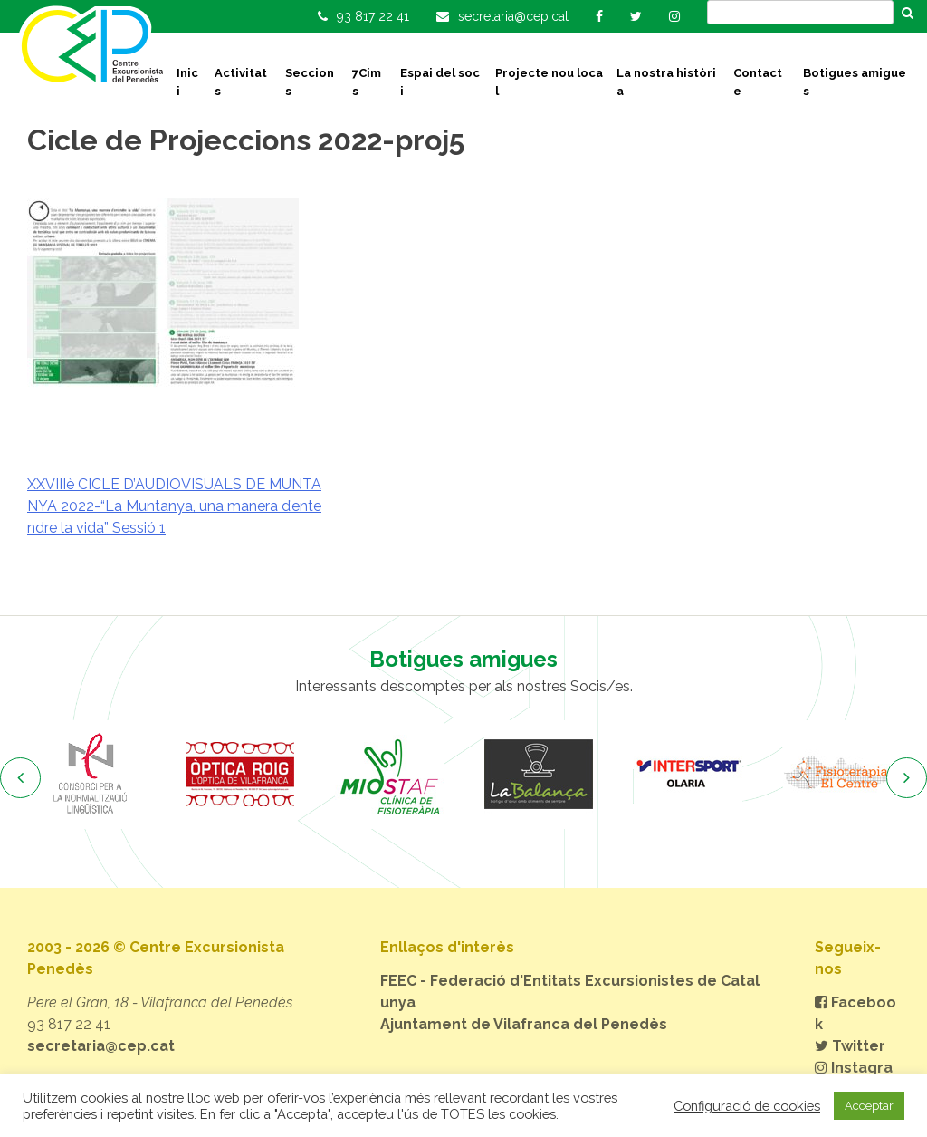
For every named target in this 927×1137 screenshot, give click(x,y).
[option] (90, 774)
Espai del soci (440, 82)
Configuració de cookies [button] (747, 1105)
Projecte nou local (549, 82)
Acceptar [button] (869, 1106)
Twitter (850, 1046)
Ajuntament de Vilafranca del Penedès (523, 1024)
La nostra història (666, 82)
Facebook (855, 1013)
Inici (187, 82)
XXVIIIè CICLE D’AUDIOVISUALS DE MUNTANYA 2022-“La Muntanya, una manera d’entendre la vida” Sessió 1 (174, 506)
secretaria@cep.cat (101, 1046)
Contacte (757, 82)
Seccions (309, 82)
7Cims (366, 82)
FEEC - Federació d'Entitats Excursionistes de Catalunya (570, 991)
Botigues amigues (854, 82)
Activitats (241, 82)
